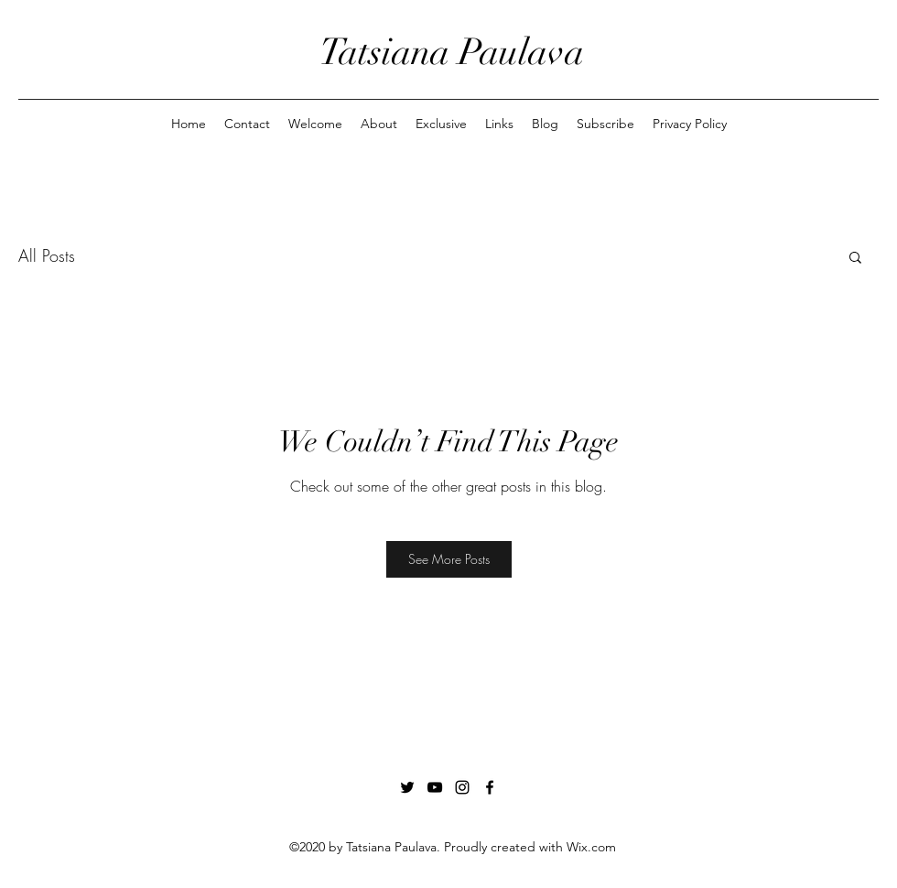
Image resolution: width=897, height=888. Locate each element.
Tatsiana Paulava (451, 52)
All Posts (46, 255)
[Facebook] (490, 787)
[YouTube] (435, 787)
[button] (855, 256)
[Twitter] (407, 787)
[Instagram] (462, 787)
